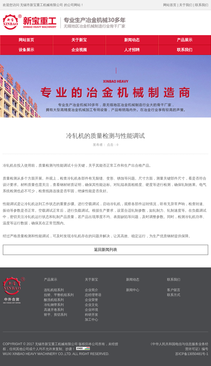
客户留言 (173, 290)
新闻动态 (132, 40)
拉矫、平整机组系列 (59, 295)
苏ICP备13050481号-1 (191, 354)
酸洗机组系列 (54, 300)
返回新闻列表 (105, 250)
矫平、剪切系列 (55, 315)
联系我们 (201, 5)
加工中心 (91, 320)
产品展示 (184, 40)
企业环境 (91, 310)
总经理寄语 (93, 295)
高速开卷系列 (54, 310)
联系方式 (173, 295)
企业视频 (79, 50)
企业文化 (91, 305)
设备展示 (26, 50)
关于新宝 (79, 40)
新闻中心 (132, 290)
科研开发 (91, 315)
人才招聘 (132, 50)
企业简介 (91, 290)
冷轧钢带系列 (54, 305)
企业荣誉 (91, 300)
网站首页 (169, 5)
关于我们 (185, 5)
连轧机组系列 (54, 290)
